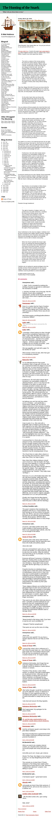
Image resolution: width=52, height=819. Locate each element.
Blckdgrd (3, 49)
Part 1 (2, 121)
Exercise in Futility (5, 65)
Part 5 (2, 122)
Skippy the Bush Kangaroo (8, 95)
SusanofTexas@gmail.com (8, 36)
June (5, 159)
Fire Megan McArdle (6, 66)
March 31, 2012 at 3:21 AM (28, 503)
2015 (4, 145)
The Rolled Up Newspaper (7, 100)
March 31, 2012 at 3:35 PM (29, 643)
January (6, 184)
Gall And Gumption (6, 69)
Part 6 (6, 122)
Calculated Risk (5, 54)
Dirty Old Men (7, 172)
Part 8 (13, 122)
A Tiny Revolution (5, 44)
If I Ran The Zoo (5, 76)
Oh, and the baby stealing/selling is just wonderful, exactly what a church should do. (35, 720)
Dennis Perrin (4, 60)
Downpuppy (26, 303)
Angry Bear (4, 45)
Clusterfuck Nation (5, 56)
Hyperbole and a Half (6, 74)
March (5, 164)
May (5, 161)
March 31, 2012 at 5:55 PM (29, 723)
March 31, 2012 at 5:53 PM (29, 713)
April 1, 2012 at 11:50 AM (28, 771)
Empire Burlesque (5, 64)
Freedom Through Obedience (8, 166)
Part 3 (9, 121)
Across (6, 130)
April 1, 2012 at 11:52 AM (28, 780)
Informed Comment (6, 78)
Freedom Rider (5, 68)
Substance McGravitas (29, 706)
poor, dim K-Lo (24, 51)
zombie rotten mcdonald (30, 794)
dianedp (25, 782)
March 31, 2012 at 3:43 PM (29, 657)
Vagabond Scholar (5, 104)
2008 (4, 190)
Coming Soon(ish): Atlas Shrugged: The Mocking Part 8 (10, 175)
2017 (4, 142)
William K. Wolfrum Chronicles (8, 107)
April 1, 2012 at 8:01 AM (28, 740)
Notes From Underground (7, 85)
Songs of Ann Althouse (7, 131)
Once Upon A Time (6, 86)
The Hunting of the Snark (21, 7)
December (6, 151)
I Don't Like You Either (6, 75)
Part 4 (13, 121)
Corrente (3, 57)
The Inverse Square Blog (7, 98)
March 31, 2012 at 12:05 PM (29, 614)
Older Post (48, 811)
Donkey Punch (5, 62)
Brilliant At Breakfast (6, 51)
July (5, 158)
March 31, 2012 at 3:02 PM (29, 630)
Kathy (24, 322)
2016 (4, 143)
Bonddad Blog (4, 50)
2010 (4, 187)
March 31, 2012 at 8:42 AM (28, 521)
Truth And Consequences (9, 167)
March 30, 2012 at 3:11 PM (29, 320)
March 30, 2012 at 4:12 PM (29, 357)
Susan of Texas (27, 537)
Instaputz (3, 79)
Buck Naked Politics (6, 52)
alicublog (3, 109)
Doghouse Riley (5, 61)
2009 (4, 188)
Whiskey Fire (4, 105)
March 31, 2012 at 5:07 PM (29, 704)
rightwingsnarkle (5, 112)
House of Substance (6, 71)
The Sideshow (4, 102)
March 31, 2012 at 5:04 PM (29, 684)
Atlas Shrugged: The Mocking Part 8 (8, 170)
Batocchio (25, 360)
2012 (4, 150)
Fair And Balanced (8, 180)
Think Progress (5, 103)
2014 (4, 146)
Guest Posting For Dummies (10, 171)
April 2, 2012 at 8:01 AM (28, 791)
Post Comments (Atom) (32, 815)
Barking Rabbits (5, 46)
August (6, 157)
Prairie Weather (5, 89)
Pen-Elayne (4, 88)
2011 (4, 185)
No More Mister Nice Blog (7, 84)
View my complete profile (7, 201)
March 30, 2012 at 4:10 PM (29, 327)
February (6, 182)
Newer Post (21, 811)
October (6, 154)
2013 (4, 148)
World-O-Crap (4, 108)
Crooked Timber (5, 59)
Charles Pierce (5, 55)
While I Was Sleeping (8, 181)
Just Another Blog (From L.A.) (8, 80)
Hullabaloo (4, 73)
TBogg (3, 96)
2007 (4, 191)
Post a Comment (22, 808)
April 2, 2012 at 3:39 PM (28, 805)
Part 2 (6, 121)
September (7, 155)
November (6, 152)
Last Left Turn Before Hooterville (6, 82)
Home (34, 811)
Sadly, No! (3, 93)
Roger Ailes (4, 91)
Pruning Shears (5, 90)
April (5, 162)
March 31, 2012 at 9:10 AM (28, 534)
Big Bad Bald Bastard (6, 47)
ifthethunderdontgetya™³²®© (8, 110)
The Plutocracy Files (6, 99)
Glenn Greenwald (5, 70)
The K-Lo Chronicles (6, 135)
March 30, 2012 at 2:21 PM (29, 300)
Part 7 (9, 122)
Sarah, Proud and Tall (6, 94)
